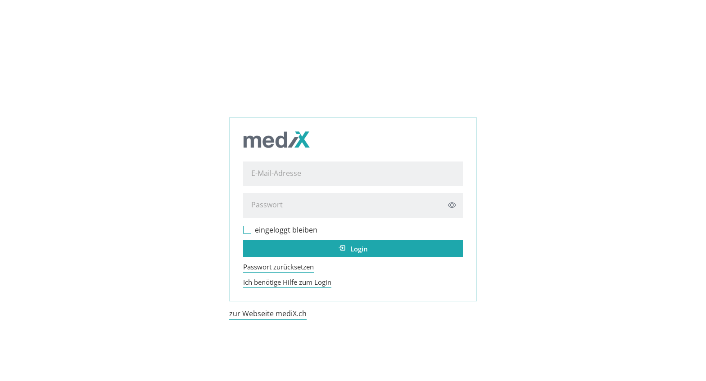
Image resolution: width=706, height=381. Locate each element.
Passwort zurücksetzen (278, 266)
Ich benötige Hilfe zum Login (287, 282)
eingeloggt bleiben (286, 230)
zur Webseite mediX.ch (268, 313)
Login (359, 248)
